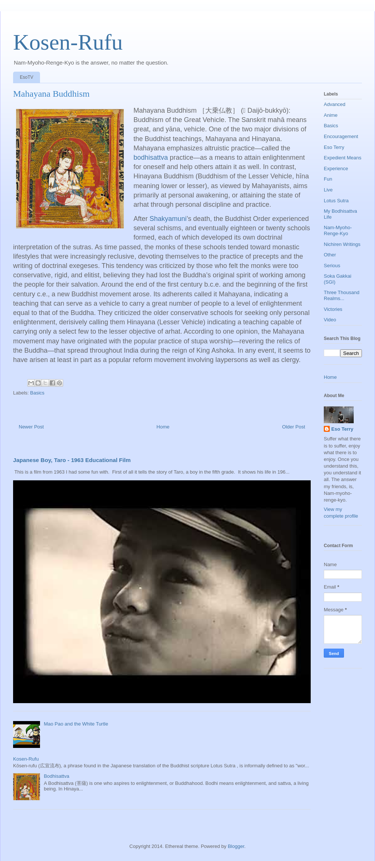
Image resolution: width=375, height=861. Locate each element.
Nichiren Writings (342, 244)
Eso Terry (334, 147)
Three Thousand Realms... (341, 295)
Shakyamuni (168, 218)
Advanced (334, 104)
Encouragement (341, 136)
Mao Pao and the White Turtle (76, 724)
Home (163, 427)
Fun (328, 179)
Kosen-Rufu (68, 42)
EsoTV (26, 77)
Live (328, 190)
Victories (333, 309)
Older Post (293, 427)
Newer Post (31, 427)
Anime (331, 115)
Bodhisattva (56, 776)
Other (330, 255)
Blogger (236, 846)
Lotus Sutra (336, 200)
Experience (336, 168)
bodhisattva (150, 157)
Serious (332, 265)
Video (330, 319)
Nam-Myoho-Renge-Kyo (338, 230)
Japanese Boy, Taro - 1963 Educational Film (72, 460)
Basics (37, 393)
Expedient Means (342, 157)
